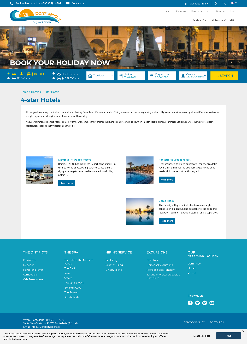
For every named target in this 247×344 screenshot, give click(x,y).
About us (181, 11)
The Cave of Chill (74, 282)
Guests (196, 75)
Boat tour (152, 260)
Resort (192, 273)
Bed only (21, 78)
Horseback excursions (160, 265)
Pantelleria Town (33, 269)
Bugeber (28, 265)
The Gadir (70, 268)
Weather (220, 11)
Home (168, 11)
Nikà (67, 273)
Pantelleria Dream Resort (175, 159)
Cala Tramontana (33, 279)
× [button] (243, 331)
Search (224, 76)
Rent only (68, 78)
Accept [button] (228, 335)
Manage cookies (201, 336)
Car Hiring (111, 260)
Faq (232, 11)
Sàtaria (68, 278)
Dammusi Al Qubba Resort (74, 159)
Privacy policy (194, 322)
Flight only (67, 73)
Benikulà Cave (72, 287)
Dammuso (194, 263)
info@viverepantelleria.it (45, 326)
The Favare (71, 292)
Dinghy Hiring (113, 269)
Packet (28, 73)
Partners (217, 322)
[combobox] (100, 75)
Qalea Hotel (166, 200)
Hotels (35, 92)
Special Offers (223, 19)
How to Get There (201, 11)
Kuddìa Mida (71, 297)
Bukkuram (29, 260)
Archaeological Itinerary (161, 269)
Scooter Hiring (114, 265)
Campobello (30, 274)
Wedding (199, 19)
